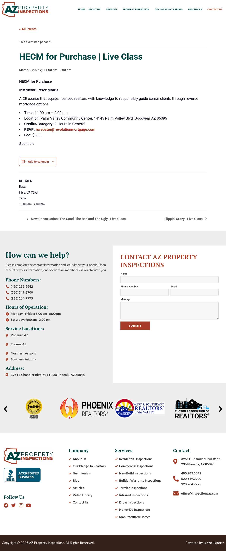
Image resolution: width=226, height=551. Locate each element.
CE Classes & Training (169, 9)
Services (112, 9)
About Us (95, 9)
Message (125, 299)
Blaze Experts (214, 543)
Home (81, 9)
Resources (196, 9)
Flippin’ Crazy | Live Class (183, 219)
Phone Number (129, 286)
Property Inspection (137, 9)
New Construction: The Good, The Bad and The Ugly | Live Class (78, 219)
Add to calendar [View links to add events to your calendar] (38, 161)
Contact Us (214, 9)
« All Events (27, 29)
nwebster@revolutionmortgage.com (65, 129)
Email (174, 286)
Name (123, 273)
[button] (5, 409)
